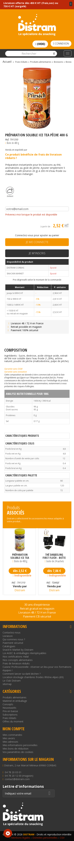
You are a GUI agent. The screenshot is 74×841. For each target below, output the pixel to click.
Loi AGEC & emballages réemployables (24, 653)
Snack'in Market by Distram (18, 649)
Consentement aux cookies (7, 833)
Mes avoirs (9, 738)
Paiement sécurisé (13, 642)
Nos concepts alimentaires (18, 660)
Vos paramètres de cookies (18, 752)
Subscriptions (10, 714)
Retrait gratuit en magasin (37, 608)
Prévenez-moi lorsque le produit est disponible (31, 214)
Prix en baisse (10, 711)
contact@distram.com (17, 779)
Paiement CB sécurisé (37, 616)
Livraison (8, 636)
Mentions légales (20, 837)
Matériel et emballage (15, 700)
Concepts (8, 704)
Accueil (7, 62)
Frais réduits (9, 718)
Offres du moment (13, 721)
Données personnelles (45, 837)
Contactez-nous (11, 632)
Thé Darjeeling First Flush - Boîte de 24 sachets (54, 556)
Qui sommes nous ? (14, 639)
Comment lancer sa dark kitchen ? (22, 673)
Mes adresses (10, 741)
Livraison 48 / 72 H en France (25, 323)
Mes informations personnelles (20, 745)
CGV (62, 837)
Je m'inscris (37, 253)
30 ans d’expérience (37, 605)
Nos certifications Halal (16, 656)
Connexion (61, 43)
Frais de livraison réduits (16, 663)
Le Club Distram (12, 680)
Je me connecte (37, 242)
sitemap (7, 684)
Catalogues (9, 646)
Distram (20, 590)
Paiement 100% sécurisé (22, 330)
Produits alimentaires (14, 697)
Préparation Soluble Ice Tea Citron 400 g (19, 556)
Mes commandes (12, 734)
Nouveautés (9, 707)
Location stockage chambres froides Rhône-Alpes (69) (33, 677)
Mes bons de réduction (15, 748)
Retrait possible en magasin (24, 326)
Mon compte (13, 728)
